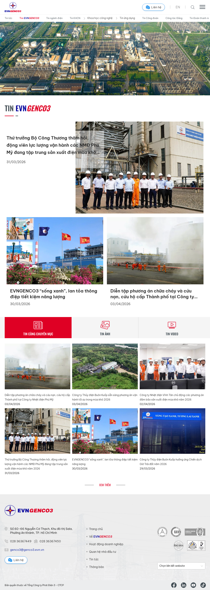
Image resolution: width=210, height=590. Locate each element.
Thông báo (96, 567)
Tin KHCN (75, 18)
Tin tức (8, 18)
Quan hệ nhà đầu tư (102, 552)
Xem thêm (105, 485)
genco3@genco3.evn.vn (27, 550)
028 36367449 (20, 541)
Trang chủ (96, 529)
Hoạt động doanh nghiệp (106, 544)
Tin (29, 18)
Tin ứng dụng (127, 18)
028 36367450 (50, 541)
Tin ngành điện (54, 18)
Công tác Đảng (174, 18)
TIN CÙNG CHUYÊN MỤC (38, 333)
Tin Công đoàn (150, 18)
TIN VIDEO (172, 333)
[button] (207, 59)
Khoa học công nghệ (99, 18)
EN (178, 7)
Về (100, 536)
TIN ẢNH (105, 333)
